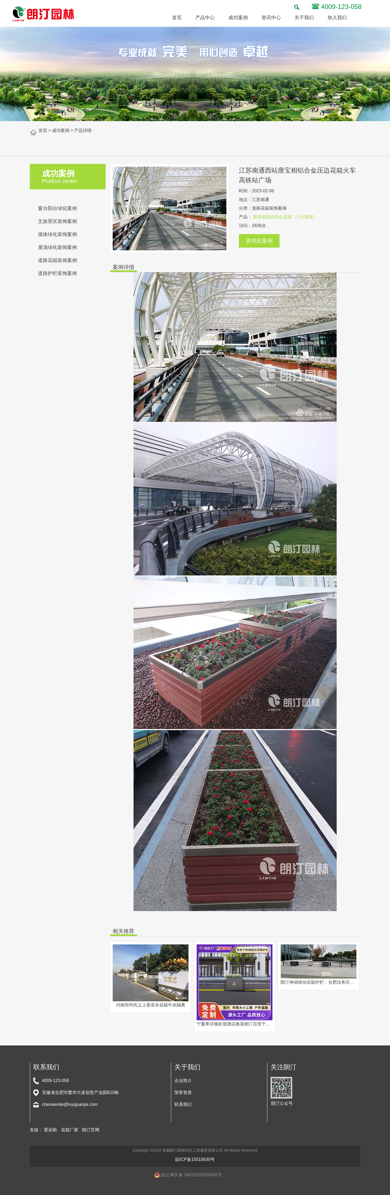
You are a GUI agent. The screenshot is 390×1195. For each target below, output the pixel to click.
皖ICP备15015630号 (195, 1159)
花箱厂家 (69, 1130)
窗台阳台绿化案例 (57, 208)
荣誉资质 (183, 1092)
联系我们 (183, 1104)
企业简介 (183, 1080)
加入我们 (337, 17)
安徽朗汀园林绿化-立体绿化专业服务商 (43, 13)
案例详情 (123, 267)
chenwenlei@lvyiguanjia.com (70, 1104)
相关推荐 (123, 931)
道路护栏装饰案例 (57, 273)
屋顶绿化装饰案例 (57, 247)
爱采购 (50, 1130)
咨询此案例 (259, 241)
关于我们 (304, 17)
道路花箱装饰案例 (57, 260)
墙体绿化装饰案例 (57, 234)
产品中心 (205, 17)
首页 (177, 17)
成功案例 (238, 17)
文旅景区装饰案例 (57, 221)
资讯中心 (271, 17)
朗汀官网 (90, 1130)
